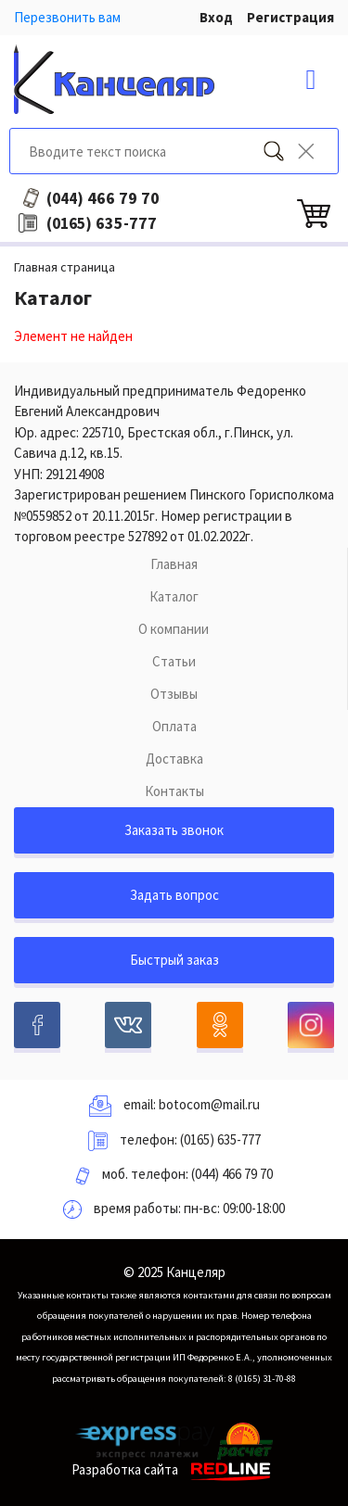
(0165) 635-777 (220, 1139)
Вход (216, 17)
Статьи (174, 661)
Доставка (174, 758)
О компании (173, 629)
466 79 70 (103, 198)
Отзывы (174, 693)
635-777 (101, 223)
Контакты (174, 791)
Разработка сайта (174, 1469)
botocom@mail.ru (209, 1104)
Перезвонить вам (67, 17)
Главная (174, 564)
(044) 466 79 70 (232, 1174)
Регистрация (290, 17)
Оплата (174, 726)
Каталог (174, 596)
